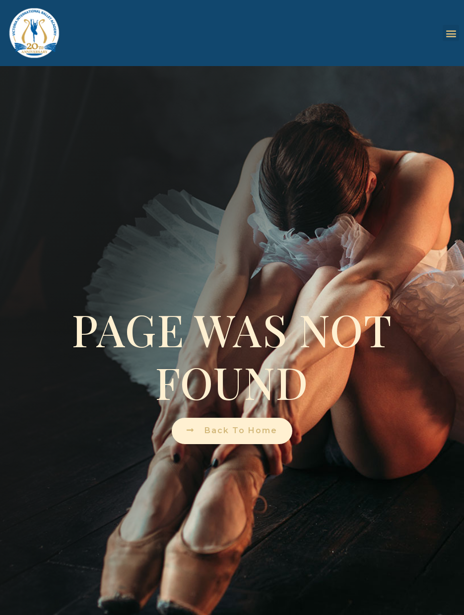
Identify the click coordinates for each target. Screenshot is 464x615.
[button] (451, 33)
